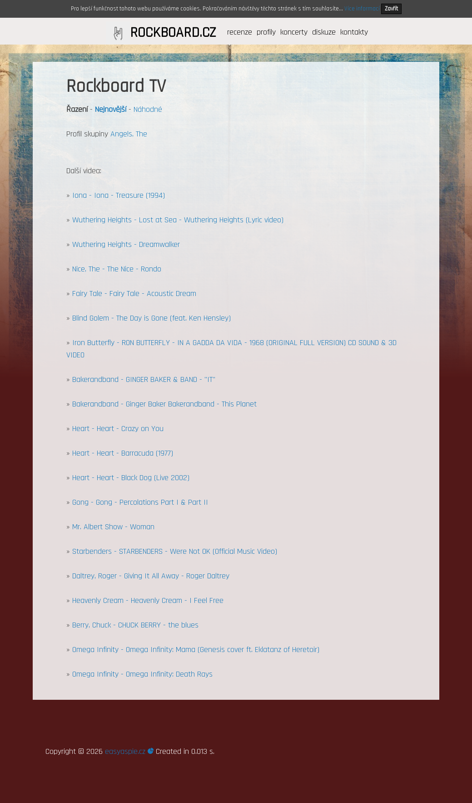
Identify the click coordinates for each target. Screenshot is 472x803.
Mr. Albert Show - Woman (113, 527)
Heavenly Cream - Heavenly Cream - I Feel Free (148, 600)
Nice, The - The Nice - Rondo (116, 269)
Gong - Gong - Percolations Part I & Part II (140, 502)
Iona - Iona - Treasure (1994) (118, 195)
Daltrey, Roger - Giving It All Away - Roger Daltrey (150, 576)
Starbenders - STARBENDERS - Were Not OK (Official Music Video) (174, 551)
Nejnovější (110, 109)
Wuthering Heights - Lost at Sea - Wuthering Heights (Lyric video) (177, 220)
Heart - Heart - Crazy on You (118, 428)
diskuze (324, 32)
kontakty (354, 32)
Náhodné (148, 109)
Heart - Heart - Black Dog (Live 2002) (130, 477)
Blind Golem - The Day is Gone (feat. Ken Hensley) (151, 318)
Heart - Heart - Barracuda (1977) (122, 453)
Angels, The (128, 134)
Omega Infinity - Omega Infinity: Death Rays (142, 674)
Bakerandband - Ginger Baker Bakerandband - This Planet (164, 404)
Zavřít (391, 8)
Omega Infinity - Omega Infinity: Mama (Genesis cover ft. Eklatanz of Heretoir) (195, 649)
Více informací (362, 8)
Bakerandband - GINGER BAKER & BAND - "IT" (143, 379)
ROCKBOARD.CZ (173, 33)
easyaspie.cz (129, 751)
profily (266, 32)
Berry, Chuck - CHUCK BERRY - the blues (135, 625)
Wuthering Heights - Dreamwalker (126, 244)
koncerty (294, 32)
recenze (239, 32)
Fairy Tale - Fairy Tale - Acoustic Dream (134, 293)
